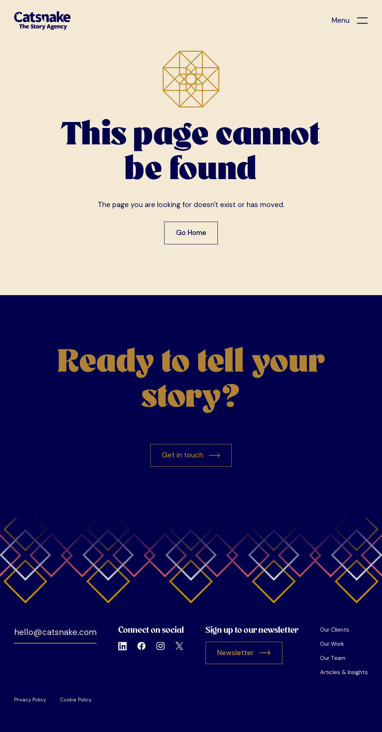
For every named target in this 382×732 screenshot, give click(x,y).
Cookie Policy (75, 700)
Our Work (332, 644)
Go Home (191, 232)
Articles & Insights (344, 672)
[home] (42, 20)
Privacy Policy (30, 700)
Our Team (332, 658)
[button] (350, 20)
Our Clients (334, 630)
